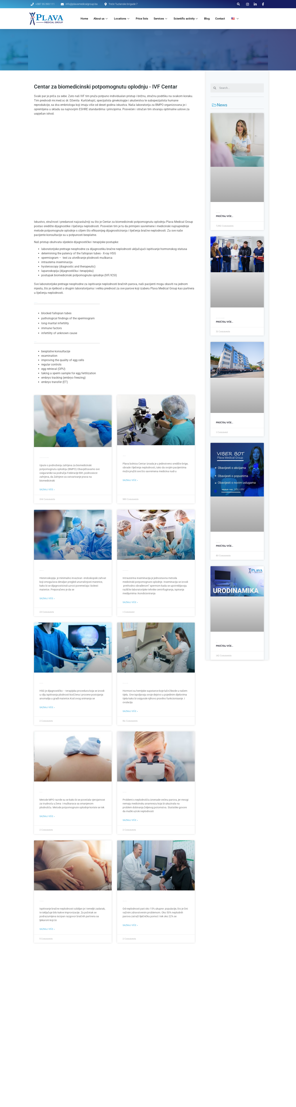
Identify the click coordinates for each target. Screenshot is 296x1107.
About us (101, 18)
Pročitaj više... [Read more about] (224, 422)
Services (161, 18)
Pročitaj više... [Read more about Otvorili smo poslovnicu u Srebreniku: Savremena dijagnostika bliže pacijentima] (224, 322)
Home (84, 18)
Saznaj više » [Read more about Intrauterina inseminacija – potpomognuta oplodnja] (130, 602)
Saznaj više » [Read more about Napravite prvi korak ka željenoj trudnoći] (47, 929)
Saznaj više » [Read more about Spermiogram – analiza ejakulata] (130, 820)
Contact (220, 18)
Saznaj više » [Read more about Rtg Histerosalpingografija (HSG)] (47, 707)
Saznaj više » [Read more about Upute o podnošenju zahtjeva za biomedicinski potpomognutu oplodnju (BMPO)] (47, 489)
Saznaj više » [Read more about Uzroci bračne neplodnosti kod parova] (130, 925)
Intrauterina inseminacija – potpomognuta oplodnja (125, 570)
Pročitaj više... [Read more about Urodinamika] (224, 646)
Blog (207, 18)
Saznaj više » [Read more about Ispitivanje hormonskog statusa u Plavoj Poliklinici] (130, 711)
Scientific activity (186, 18)
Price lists (142, 18)
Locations (122, 18)
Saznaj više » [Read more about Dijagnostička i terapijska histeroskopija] (47, 598)
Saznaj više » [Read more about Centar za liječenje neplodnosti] (130, 480)
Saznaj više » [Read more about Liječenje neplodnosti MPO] (47, 816)
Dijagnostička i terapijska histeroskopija (41, 570)
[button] (238, 4)
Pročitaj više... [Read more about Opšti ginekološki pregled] (224, 216)
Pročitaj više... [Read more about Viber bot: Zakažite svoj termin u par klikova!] (224, 546)
